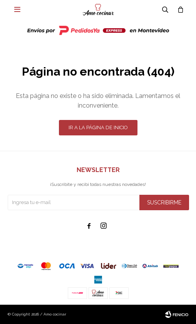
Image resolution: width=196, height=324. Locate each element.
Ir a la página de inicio (98, 127)
